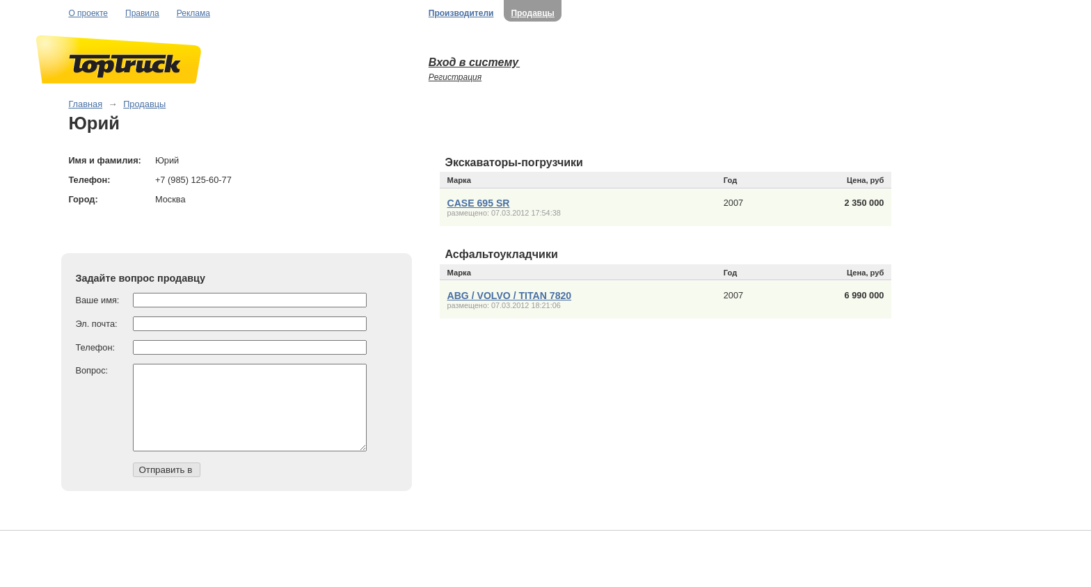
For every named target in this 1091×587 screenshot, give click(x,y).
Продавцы (532, 13)
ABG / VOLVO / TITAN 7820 (509, 295)
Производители (461, 13)
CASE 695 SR (478, 203)
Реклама (193, 13)
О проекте (88, 13)
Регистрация (455, 77)
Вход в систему (474, 62)
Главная (85, 104)
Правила (142, 13)
